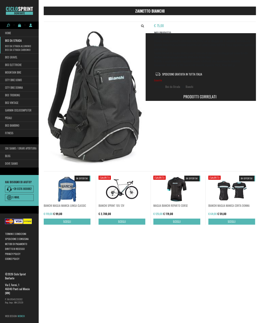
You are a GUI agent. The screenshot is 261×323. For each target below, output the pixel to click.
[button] (143, 26)
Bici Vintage (11, 103)
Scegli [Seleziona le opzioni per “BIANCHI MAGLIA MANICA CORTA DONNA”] (232, 241)
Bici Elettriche (13, 65)
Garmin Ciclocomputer (18, 110)
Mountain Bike (13, 72)
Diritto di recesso (15, 249)
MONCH (21, 316)
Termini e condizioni (15, 234)
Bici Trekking (12, 95)
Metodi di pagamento (16, 244)
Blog (7, 156)
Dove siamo (11, 164)
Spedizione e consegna (17, 239)
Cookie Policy (12, 259)
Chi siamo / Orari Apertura (20, 148)
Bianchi (189, 87)
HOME (8, 33)
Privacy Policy (12, 254)
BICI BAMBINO (12, 125)
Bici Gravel (11, 57)
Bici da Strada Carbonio (17, 50)
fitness (9, 133)
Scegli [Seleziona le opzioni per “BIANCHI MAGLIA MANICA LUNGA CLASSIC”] (67, 241)
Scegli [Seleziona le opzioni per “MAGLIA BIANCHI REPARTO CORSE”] (177, 241)
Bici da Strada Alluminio (18, 46)
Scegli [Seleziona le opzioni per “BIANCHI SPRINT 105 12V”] (122, 241)
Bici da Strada (13, 41)
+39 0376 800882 (19, 189)
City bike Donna (14, 88)
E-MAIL (13, 197)
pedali (8, 118)
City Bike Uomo (13, 80)
